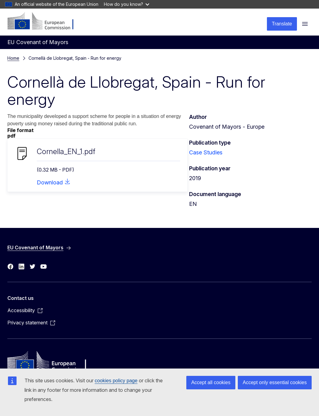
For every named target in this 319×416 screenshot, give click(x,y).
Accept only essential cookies (275, 382)
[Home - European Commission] (44, 21)
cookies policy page (116, 380)
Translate (282, 23)
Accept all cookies (210, 382)
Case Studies (205, 152)
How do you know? (126, 4)
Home (13, 58)
